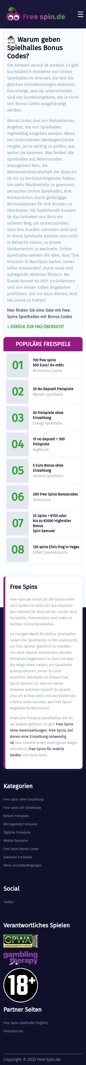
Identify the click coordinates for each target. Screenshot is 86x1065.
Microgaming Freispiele (20, 824)
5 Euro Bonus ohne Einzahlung (48, 468)
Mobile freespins (15, 841)
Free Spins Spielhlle (18, 1023)
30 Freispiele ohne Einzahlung (48, 415)
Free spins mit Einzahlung (22, 808)
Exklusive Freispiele (17, 857)
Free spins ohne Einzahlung (23, 799)
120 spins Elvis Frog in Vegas (56, 547)
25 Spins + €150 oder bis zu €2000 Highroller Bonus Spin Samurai (52, 523)
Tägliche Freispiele (17, 832)
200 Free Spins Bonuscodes (55, 494)
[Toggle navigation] (80, 14)
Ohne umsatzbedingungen (22, 865)
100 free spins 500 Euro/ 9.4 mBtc (48, 362)
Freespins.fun (13, 1031)
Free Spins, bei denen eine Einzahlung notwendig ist (41, 736)
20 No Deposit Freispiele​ (53, 389)
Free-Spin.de (49, 1059)
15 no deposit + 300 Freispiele (49, 441)
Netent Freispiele (16, 816)
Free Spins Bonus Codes (21, 849)
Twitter (8, 902)
